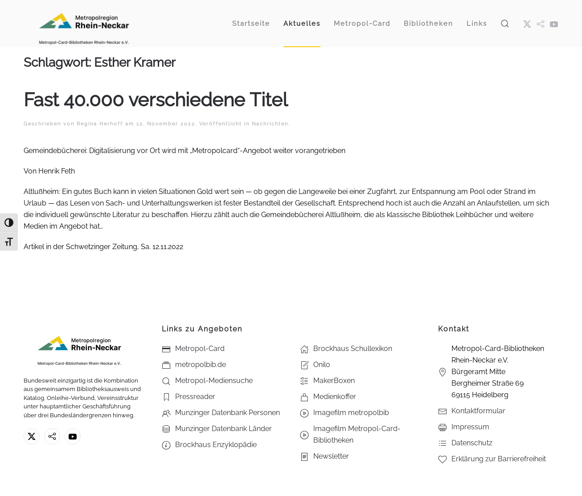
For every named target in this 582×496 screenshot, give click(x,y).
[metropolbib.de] (52, 436)
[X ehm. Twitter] (527, 24)
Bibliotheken (428, 24)
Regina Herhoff (100, 124)
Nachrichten (270, 124)
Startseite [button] (251, 24)
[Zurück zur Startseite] (84, 23)
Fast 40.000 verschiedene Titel (155, 100)
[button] (504, 23)
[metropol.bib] (540, 24)
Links (477, 24)
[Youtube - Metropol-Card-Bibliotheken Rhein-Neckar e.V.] (553, 24)
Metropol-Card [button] (362, 24)
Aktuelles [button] (301, 24)
